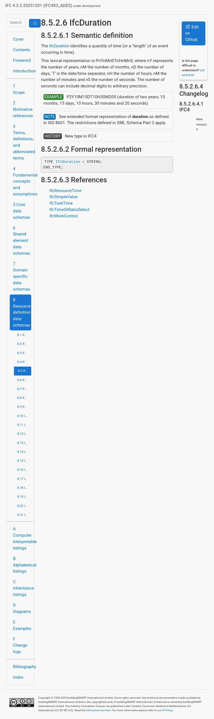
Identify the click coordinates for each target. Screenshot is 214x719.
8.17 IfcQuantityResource (24, 479)
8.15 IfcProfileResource (24, 461)
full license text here (98, 710)
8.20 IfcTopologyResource (24, 506)
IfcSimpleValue (63, 196)
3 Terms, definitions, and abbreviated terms (22, 142)
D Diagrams (22, 608)
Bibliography (22, 666)
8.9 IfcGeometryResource (24, 407)
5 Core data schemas (21, 211)
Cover (18, 39)
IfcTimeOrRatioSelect (69, 209)
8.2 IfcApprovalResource (24, 344)
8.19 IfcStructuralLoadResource (24, 497)
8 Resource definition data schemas (22, 312)
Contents (21, 49)
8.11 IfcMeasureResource (24, 425)
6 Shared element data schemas (21, 240)
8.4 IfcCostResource (24, 362)
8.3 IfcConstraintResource (24, 353)
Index (18, 677)
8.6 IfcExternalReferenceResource (24, 380)
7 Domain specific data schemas (21, 276)
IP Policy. (167, 710)
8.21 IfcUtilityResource (24, 515)
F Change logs (20, 645)
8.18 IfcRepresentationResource (24, 488)
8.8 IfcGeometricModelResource (24, 398)
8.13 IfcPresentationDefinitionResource (24, 443)
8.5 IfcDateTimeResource (24, 371)
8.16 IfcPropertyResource (24, 470)
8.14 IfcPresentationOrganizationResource (24, 452)
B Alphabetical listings (22, 565)
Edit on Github (192, 33)
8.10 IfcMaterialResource (24, 416)
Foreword (22, 60)
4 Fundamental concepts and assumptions (22, 181)
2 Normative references (22, 109)
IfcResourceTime (65, 190)
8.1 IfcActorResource (24, 335)
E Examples (22, 625)
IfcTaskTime (60, 203)
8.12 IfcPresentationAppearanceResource (24, 434)
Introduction (22, 70)
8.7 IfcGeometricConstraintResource (24, 389)
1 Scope (19, 89)
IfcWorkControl (63, 216)
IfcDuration (59, 45)
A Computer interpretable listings (22, 538)
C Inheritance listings (22, 588)
